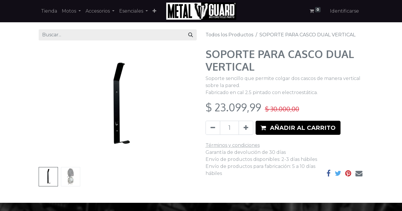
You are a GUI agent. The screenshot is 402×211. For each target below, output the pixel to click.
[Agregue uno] (246, 128)
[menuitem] (49, 11)
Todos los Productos (229, 35)
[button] (154, 11)
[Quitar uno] (213, 128)
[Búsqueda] (190, 34)
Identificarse (344, 11)
